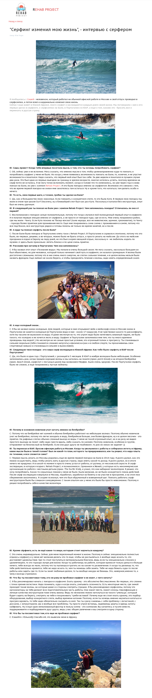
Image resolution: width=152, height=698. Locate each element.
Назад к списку (16, 21)
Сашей (31, 99)
